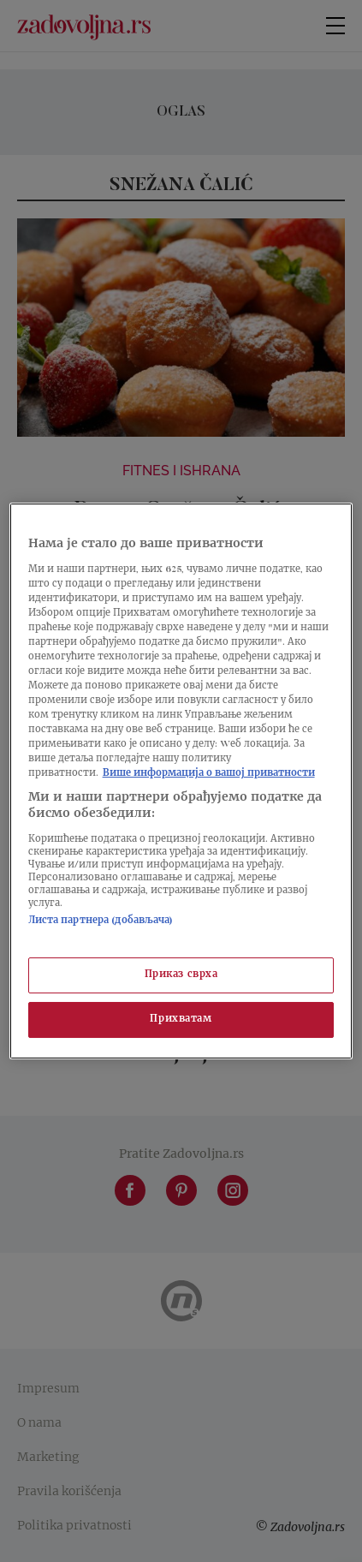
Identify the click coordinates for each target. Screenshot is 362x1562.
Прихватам (180, 1019)
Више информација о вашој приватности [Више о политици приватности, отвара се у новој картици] (209, 774)
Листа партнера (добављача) (101, 921)
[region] (181, 781)
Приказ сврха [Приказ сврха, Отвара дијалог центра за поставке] (181, 975)
